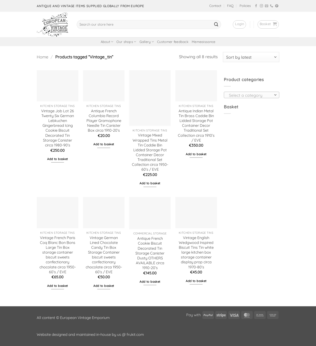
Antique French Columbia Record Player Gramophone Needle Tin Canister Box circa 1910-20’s (103, 121)
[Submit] (216, 24)
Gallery (147, 41)
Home (42, 57)
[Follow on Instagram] (261, 6)
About (107, 41)
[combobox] (251, 95)
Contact (215, 6)
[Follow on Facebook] (256, 6)
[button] (239, 24)
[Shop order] (251, 57)
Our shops (126, 41)
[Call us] (271, 6)
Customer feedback (172, 42)
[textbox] (250, 95)
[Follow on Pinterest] (276, 6)
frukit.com (135, 334)
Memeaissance (203, 42)
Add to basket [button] (57, 159)
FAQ (230, 6)
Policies (245, 6)
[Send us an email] (266, 6)
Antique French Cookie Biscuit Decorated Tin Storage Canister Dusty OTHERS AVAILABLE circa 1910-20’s (149, 253)
